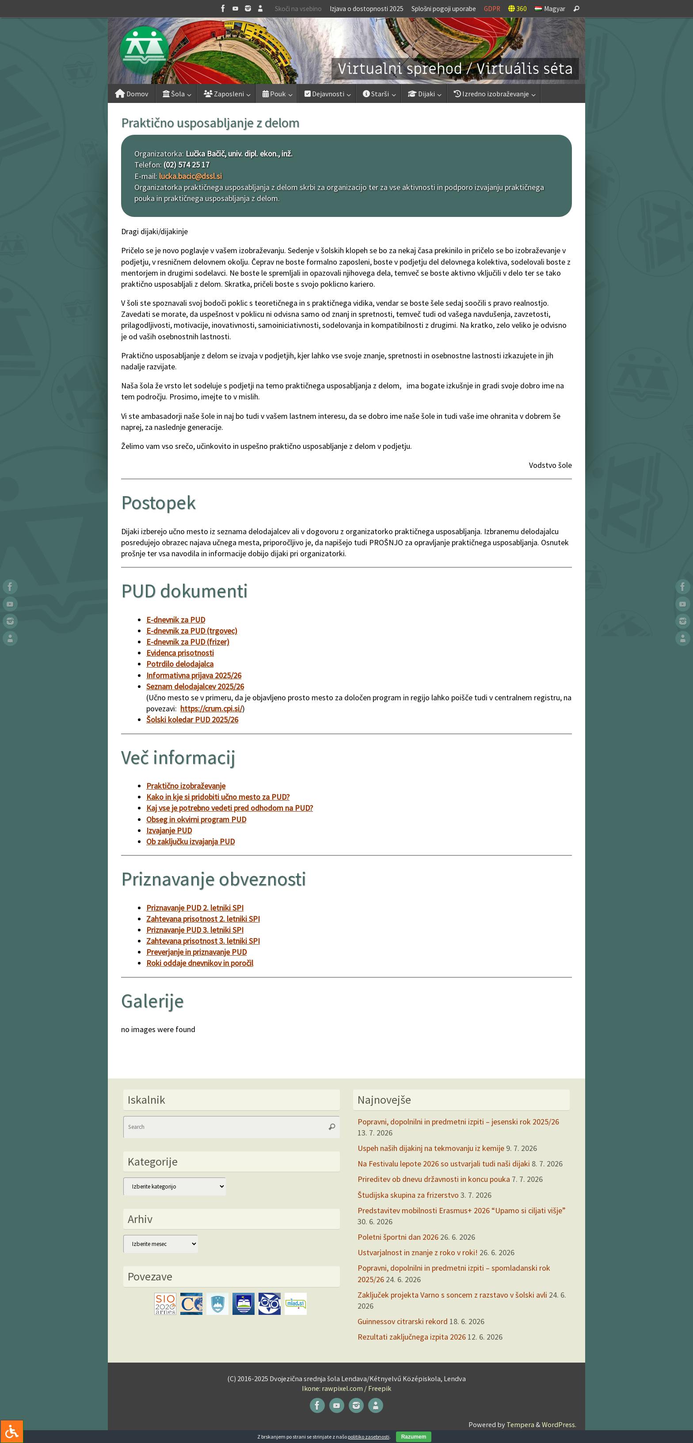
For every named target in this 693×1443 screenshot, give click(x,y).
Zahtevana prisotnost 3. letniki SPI (203, 941)
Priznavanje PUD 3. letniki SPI (195, 930)
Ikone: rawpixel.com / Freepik (346, 1388)
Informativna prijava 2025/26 (193, 675)
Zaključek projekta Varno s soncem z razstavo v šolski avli (452, 1295)
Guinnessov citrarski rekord (403, 1321)
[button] (346, 51)
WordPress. (559, 1424)
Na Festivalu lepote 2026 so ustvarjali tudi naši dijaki (444, 1163)
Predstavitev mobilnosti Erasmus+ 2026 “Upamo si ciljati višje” (462, 1210)
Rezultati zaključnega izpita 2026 (412, 1337)
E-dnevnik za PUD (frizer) (187, 642)
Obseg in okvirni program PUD (196, 819)
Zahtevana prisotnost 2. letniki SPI (203, 919)
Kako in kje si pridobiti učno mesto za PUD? (217, 797)
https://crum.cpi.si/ (211, 708)
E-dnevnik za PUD (175, 620)
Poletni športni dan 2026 (398, 1237)
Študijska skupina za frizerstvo (408, 1195)
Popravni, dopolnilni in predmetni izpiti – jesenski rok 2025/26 (458, 1121)
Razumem (413, 1437)
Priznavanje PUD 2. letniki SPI (195, 908)
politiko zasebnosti (368, 1436)
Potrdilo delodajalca (179, 664)
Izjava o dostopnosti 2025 (367, 8)
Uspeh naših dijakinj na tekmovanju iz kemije (431, 1148)
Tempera (520, 1424)
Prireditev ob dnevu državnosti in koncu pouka (434, 1179)
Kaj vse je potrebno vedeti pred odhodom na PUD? (229, 808)
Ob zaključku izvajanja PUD (190, 841)
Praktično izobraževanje (185, 786)
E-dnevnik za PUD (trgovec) (191, 631)
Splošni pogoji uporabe (443, 8)
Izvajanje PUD (169, 830)
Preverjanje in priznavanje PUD (196, 952)
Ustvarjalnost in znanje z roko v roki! (418, 1252)
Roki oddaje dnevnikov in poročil (199, 963)
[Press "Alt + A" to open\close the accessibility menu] (11, 1431)
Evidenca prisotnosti (180, 653)
